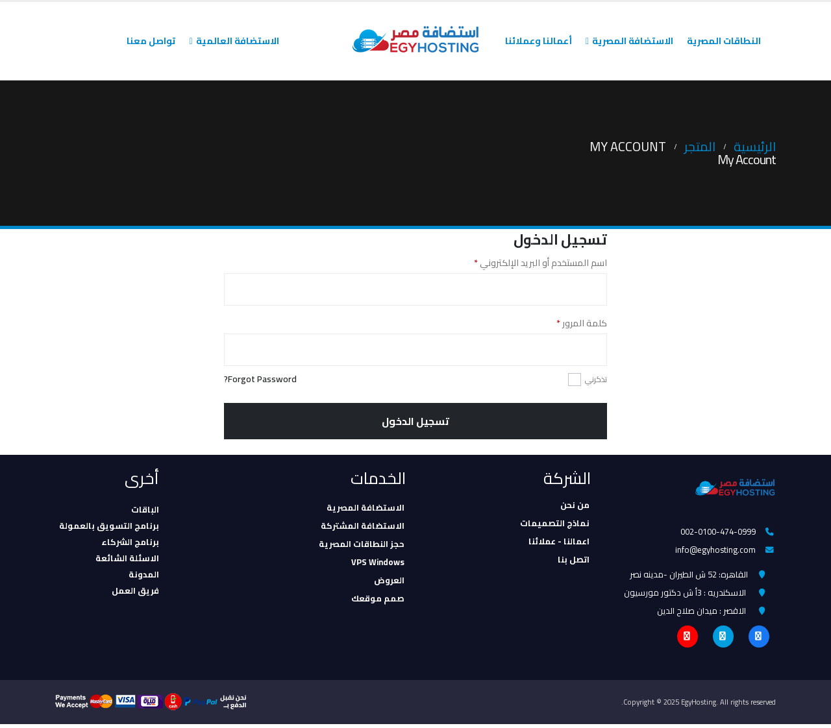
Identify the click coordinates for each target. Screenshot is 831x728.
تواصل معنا (151, 40)
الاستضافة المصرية (632, 40)
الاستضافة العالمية (237, 40)
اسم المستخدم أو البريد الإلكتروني (526, 263)
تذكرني (596, 379)
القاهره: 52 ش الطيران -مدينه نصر (689, 576)
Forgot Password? (260, 379)
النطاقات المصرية (724, 40)
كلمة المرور (567, 323)
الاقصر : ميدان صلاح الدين (701, 614)
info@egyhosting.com (715, 551)
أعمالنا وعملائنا (538, 40)
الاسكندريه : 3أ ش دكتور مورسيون (685, 595)
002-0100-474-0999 (718, 532)
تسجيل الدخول (415, 421)
